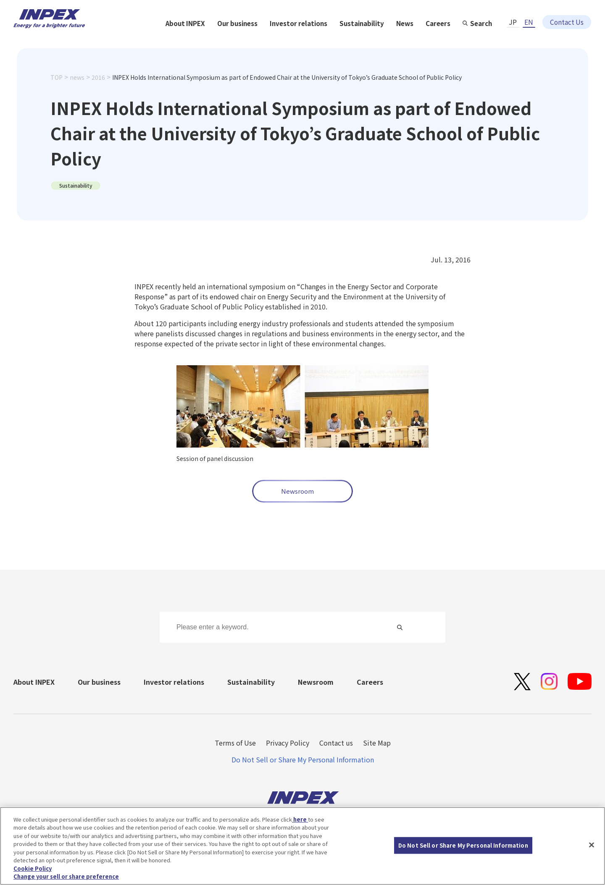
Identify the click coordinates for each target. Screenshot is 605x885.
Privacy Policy (287, 743)
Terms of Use (235, 743)
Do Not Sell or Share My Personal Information (302, 759)
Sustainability (448, 38)
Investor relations (384, 38)
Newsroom (297, 491)
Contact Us (567, 15)
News (492, 38)
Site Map (377, 743)
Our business (321, 38)
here (300, 819)
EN (528, 15)
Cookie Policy (32, 868)
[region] (302, 846)
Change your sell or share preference (66, 876)
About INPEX (268, 38)
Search (571, 38)
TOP (56, 91)
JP (513, 15)
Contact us (336, 743)
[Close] (591, 844)
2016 (98, 91)
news (77, 91)
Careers (527, 38)
